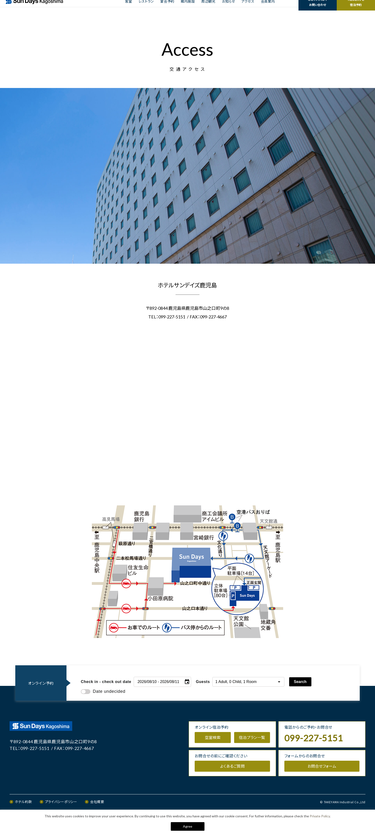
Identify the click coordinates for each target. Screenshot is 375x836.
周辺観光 (208, 10)
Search (300, 701)
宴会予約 (167, 10)
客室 (128, 10)
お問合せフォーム (322, 785)
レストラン (146, 10)
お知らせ (228, 10)
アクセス (248, 10)
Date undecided (103, 710)
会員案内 (268, 10)
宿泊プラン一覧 (252, 756)
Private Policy (320, 816)
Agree (187, 826)
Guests (203, 701)
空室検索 (213, 756)
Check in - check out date (106, 701)
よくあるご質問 (232, 785)
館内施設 (188, 10)
